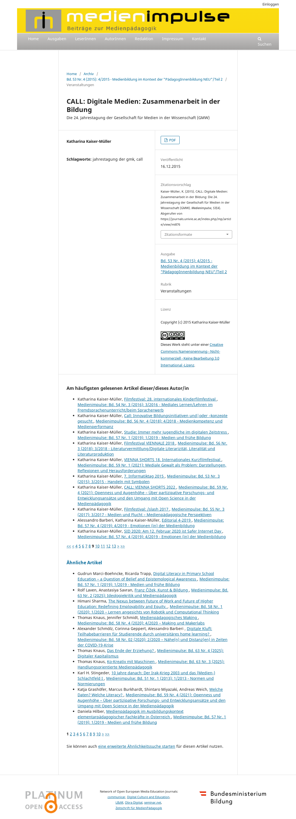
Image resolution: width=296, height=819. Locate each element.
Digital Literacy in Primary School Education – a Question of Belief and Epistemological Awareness (146, 576)
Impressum (172, 38)
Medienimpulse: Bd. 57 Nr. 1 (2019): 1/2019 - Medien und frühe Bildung (144, 437)
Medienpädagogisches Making (169, 617)
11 (103, 546)
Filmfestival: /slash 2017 (146, 509)
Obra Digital (133, 802)
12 (108, 546)
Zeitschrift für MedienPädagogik (139, 808)
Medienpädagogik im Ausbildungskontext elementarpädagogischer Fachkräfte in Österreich (130, 714)
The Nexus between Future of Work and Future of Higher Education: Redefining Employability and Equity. (145, 603)
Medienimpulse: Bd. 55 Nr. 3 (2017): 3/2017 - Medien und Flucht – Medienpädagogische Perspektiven (151, 511)
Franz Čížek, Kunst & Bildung (162, 590)
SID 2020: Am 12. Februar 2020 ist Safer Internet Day (173, 531)
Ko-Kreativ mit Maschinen (131, 661)
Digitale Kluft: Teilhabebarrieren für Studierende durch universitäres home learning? (145, 631)
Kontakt (199, 38)
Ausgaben (57, 38)
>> (122, 546)
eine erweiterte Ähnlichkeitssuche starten (136, 746)
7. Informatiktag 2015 (144, 476)
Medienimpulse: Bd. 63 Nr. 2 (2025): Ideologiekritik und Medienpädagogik (153, 592)
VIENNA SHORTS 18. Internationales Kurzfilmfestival (172, 459)
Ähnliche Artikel (84, 563)
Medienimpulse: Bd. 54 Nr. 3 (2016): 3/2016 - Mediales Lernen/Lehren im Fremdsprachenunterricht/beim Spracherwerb (145, 407)
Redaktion (144, 38)
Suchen (265, 42)
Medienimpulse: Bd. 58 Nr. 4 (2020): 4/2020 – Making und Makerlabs (141, 623)
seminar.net (152, 802)
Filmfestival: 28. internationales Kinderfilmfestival (170, 399)
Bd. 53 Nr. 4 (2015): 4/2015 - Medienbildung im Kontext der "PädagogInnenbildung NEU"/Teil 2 (145, 79)
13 (114, 546)
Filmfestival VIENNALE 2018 (150, 443)
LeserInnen (85, 38)
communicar (116, 797)
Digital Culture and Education (148, 797)
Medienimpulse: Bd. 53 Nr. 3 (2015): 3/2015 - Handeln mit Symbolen (149, 478)
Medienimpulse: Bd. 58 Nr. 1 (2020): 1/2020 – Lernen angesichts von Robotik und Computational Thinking (150, 609)
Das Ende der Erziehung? (131, 650)
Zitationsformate (178, 234)
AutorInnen (115, 38)
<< (69, 546)
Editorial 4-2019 (177, 520)
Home (33, 38)
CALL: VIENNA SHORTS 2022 (150, 487)
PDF (172, 140)
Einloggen (270, 4)
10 (97, 546)
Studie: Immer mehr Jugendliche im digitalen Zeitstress (176, 432)
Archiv (89, 73)
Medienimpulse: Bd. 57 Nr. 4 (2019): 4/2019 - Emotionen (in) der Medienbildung (151, 522)
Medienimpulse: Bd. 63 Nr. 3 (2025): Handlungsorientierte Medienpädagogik (151, 664)
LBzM (119, 802)
